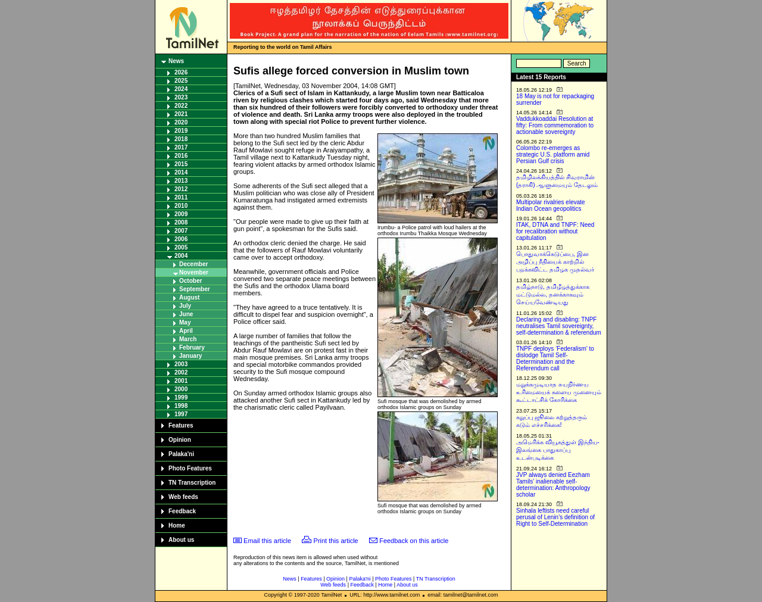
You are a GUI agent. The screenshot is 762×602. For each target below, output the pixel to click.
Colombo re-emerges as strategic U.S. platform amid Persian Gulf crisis (552, 154)
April (186, 330)
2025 (181, 80)
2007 (181, 230)
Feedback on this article (413, 540)
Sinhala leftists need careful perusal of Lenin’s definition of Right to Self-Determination (555, 517)
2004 (181, 255)
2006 (181, 239)
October (190, 280)
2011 (181, 197)
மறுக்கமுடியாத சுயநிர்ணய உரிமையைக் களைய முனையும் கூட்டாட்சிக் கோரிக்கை (558, 392)
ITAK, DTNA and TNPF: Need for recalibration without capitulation (555, 231)
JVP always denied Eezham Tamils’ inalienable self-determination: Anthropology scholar (553, 485)
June (186, 314)
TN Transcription (192, 482)
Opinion (179, 439)
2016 (181, 155)
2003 (181, 364)
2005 (181, 247)
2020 (181, 122)
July (185, 305)
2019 (181, 130)
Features (180, 425)
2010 (181, 205)
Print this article (336, 540)
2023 (181, 97)
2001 (181, 381)
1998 (181, 406)
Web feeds (183, 497)
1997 (181, 414)
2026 (181, 72)
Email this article (267, 540)
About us (181, 540)
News (176, 61)
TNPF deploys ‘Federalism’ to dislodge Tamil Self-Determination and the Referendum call (555, 358)
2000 (181, 389)
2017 (181, 147)
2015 (181, 164)
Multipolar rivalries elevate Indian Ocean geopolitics (550, 205)
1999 (181, 397)
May (184, 322)
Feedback (182, 511)
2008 (181, 222)
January (190, 356)
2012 (181, 189)
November (193, 272)
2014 (181, 172)
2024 (181, 89)
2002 (181, 372)
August (189, 297)
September (194, 289)
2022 (181, 105)
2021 (181, 114)
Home (176, 525)
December (193, 264)
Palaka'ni (181, 454)
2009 (181, 214)
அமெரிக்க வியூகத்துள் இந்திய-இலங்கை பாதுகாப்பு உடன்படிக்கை (557, 450)
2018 (181, 139)
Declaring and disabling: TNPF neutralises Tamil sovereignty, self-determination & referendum (558, 326)
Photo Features (190, 468)
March (187, 339)
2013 (181, 180)
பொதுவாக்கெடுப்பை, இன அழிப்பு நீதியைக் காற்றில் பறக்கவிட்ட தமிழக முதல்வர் (555, 262)
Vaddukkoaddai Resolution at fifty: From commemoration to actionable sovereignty (555, 125)
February (192, 347)
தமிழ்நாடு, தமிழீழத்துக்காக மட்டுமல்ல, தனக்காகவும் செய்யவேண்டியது (552, 294)
